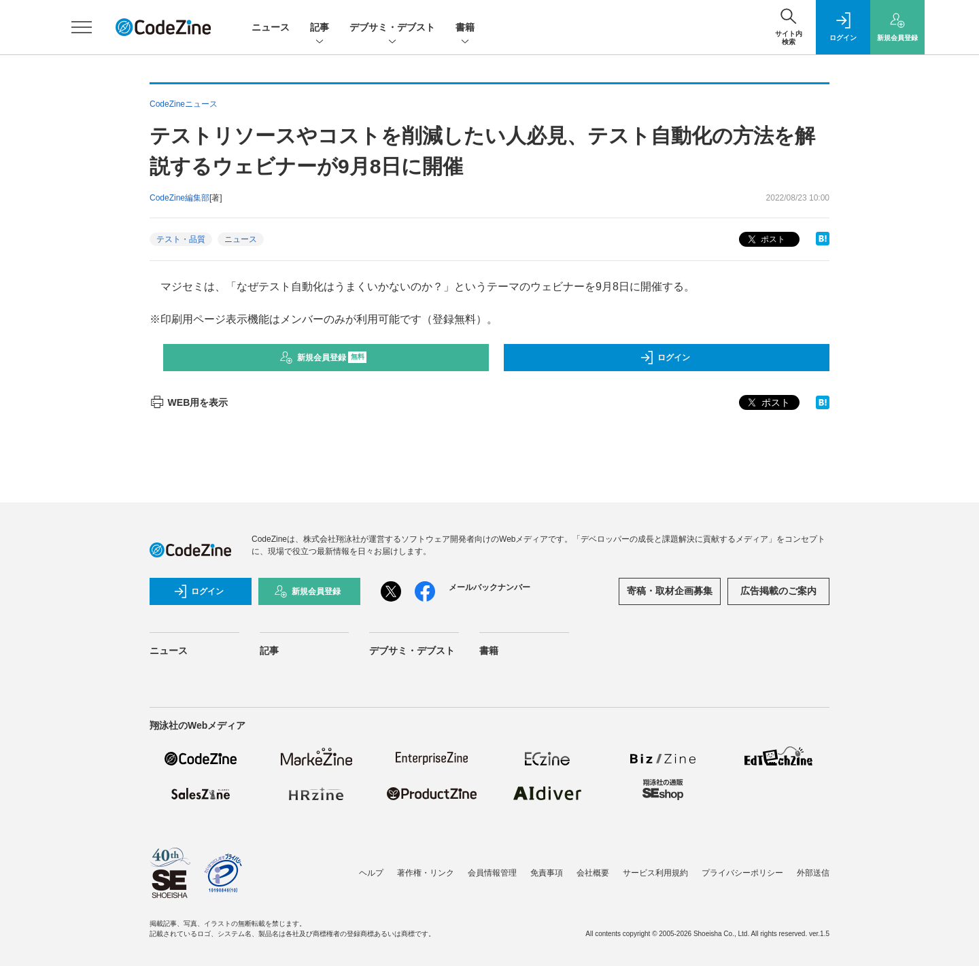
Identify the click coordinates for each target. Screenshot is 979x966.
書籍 (465, 28)
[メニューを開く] (81, 27)
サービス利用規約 (655, 873)
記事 (319, 28)
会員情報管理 (492, 873)
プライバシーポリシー (742, 873)
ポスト (765, 239)
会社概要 (593, 873)
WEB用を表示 (189, 402)
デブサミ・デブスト (392, 28)
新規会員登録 (323, 357)
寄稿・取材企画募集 (669, 590)
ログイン (665, 357)
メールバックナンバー (489, 587)
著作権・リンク (425, 873)
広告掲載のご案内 (778, 590)
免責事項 (546, 873)
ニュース (271, 27)
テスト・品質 (180, 239)
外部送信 (813, 873)
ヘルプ (371, 873)
